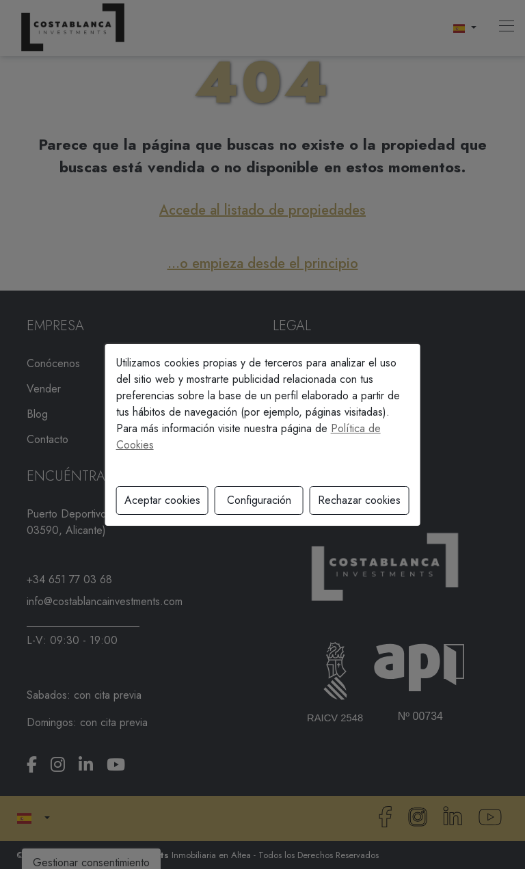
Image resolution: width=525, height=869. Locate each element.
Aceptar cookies (162, 500)
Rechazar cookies (359, 500)
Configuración (259, 500)
